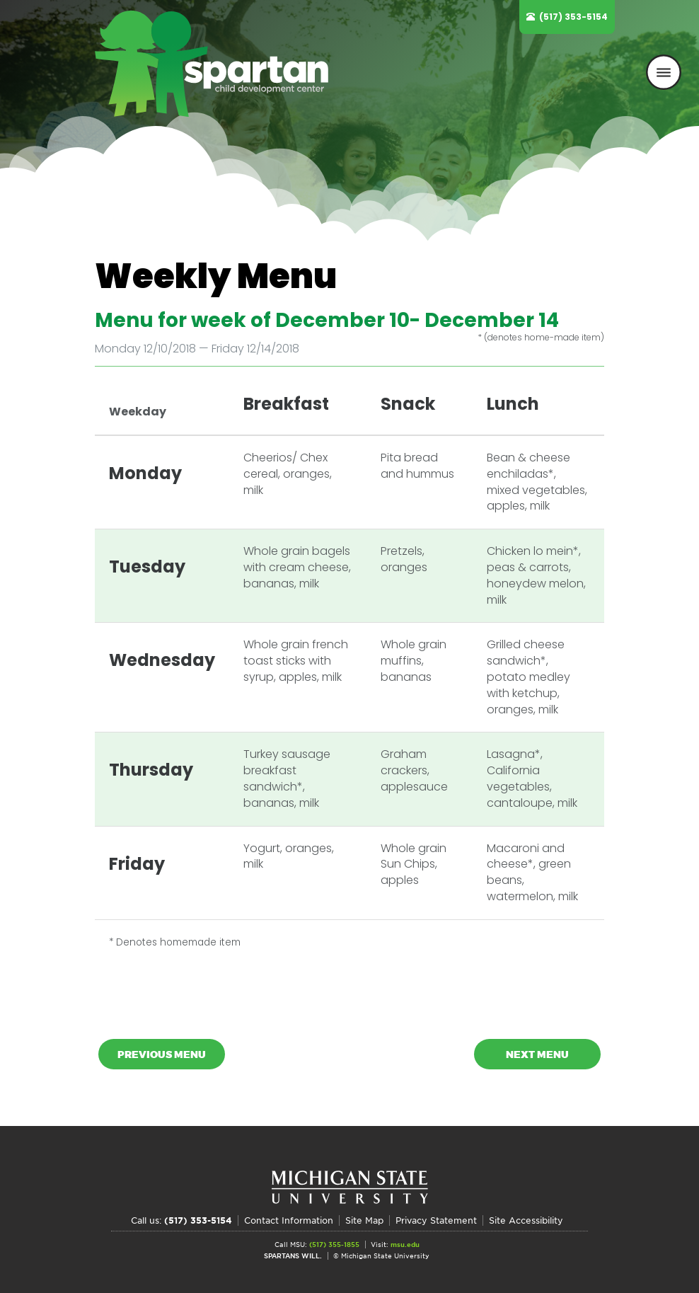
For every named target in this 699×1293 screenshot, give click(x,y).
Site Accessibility (526, 1220)
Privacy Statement (436, 1220)
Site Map (364, 1220)
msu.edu (405, 1244)
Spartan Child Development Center (218, 64)
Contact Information (288, 1220)
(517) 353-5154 (573, 17)
